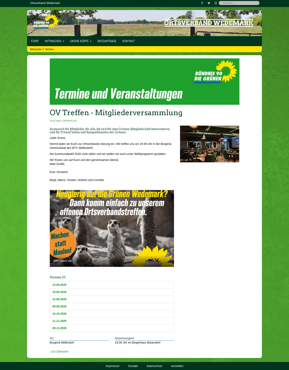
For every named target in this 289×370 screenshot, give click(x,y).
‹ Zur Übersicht (59, 351)
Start (35, 41)
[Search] (239, 3)
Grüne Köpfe (81, 41)
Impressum (112, 366)
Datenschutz (154, 366)
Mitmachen (54, 41)
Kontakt (128, 41)
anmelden (177, 366)
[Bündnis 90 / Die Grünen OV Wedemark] (46, 19)
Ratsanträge (107, 41)
